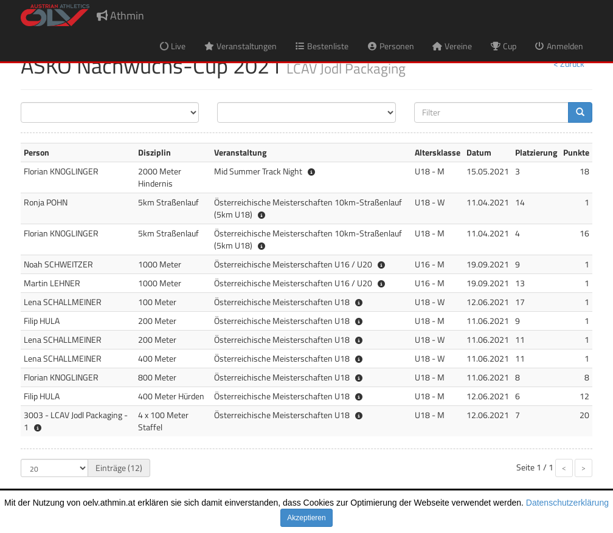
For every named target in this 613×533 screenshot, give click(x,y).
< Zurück (568, 63)
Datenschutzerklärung (567, 502)
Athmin (120, 15)
